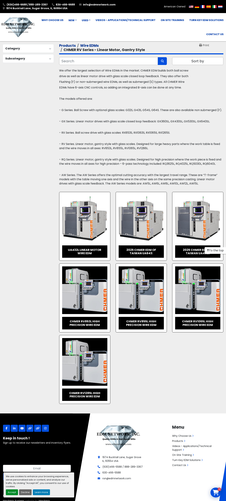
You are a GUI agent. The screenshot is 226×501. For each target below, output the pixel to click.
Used (85, 20)
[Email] (37, 468)
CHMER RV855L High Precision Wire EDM (141, 323)
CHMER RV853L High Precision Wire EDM (85, 323)
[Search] (108, 61)
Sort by (197, 61)
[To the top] (215, 250)
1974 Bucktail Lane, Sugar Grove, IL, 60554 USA (36, 8)
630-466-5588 (65, 4)
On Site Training (172, 20)
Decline (25, 492)
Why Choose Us (52, 20)
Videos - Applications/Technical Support (126, 20)
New (72, 20)
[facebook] (6, 428)
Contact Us (215, 34)
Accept (12, 492)
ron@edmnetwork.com (116, 478)
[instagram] (45, 428)
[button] (72, 20)
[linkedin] (14, 428)
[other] (29, 428)
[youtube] (22, 428)
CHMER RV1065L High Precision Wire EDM (197, 323)
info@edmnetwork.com (99, 4)
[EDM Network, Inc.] (118, 438)
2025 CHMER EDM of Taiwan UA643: (141, 251)
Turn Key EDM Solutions (206, 20)
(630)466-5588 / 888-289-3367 (27, 4)
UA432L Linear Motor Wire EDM (84, 251)
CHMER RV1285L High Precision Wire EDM (84, 394)
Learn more (41, 492)
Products (177, 441)
